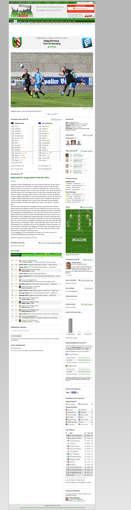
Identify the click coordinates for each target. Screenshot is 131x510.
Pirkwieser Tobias (78, 165)
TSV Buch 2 (73, 443)
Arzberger (44, 136)
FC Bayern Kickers (74, 446)
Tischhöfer (45, 126)
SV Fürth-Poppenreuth (76, 467)
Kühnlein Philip (77, 154)
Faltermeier (45, 140)
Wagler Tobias (77, 168)
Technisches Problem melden (50, 508)
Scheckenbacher (19, 136)
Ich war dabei (89, 135)
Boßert (44, 138)
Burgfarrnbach (84, 404)
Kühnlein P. (45, 150)
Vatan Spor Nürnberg (75, 449)
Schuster (44, 158)
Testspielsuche (89, 11)
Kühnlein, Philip (28, 322)
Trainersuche (80, 11)
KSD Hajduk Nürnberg (75, 457)
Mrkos (16, 143)
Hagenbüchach (72, 412)
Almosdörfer (45, 145)
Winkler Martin (77, 170)
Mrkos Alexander (77, 162)
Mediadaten (81, 508)
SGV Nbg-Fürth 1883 (75, 438)
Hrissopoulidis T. (46, 143)
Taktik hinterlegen (88, 207)
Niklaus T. (44, 160)
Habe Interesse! (86, 357)
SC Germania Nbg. (74, 435)
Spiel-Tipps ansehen (72, 338)
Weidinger (17, 148)
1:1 (92, 424)
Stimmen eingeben (46, 243)
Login (35, 2)
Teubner (17, 163)
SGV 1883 (70, 417)
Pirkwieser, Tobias (50, 262)
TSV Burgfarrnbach (75, 470)
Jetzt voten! (90, 288)
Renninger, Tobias (24, 293)
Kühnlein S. (45, 131)
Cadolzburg (83, 410)
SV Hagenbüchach (74, 472)
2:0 (92, 404)
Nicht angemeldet (23, 2)
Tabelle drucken (81, 480)
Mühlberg (17, 150)
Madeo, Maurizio (23, 290)
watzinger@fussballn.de (79, 501)
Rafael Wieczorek (46, 169)
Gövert (16, 140)
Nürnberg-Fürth (14, 2)
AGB (28, 508)
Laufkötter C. (18, 133)
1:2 (92, 412)
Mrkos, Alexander (52, 318)
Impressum (23, 508)
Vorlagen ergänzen (88, 151)
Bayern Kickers (84, 415)
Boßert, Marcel (23, 314)
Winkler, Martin (28, 262)
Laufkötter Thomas (78, 159)
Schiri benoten (89, 260)
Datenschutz (33, 508)
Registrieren (30, 2)
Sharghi (44, 148)
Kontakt (39, 508)
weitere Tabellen (71, 480)
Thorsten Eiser (19, 169)
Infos (79, 357)
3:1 (92, 420)
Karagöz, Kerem (23, 267)
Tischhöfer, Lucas (23, 284)
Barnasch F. (18, 138)
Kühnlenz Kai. (18, 153)
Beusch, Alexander (24, 276)
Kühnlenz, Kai (25, 307)
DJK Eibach (83, 412)
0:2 (92, 422)
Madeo (16, 155)
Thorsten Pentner (76, 262)
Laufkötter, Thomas (29, 318)
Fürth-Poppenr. (72, 404)
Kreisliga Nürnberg (73, 122)
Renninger (45, 133)
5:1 (92, 417)
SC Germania (71, 424)
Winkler (17, 158)
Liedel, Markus (26, 271)
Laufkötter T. (18, 131)
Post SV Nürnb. (84, 420)
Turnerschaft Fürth (75, 441)
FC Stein (72, 475)
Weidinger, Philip (23, 295)
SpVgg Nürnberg (51, 40)
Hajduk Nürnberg (72, 422)
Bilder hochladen (88, 304)
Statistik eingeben (85, 280)
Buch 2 (82, 422)
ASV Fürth (70, 410)
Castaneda (17, 129)
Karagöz (44, 129)
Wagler (16, 160)
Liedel (43, 155)
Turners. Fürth (84, 424)
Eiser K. (17, 126)
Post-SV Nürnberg (51, 43)
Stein (81, 417)
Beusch (44, 153)
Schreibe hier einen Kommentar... (36, 331)
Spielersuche (72, 11)
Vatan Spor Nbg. (72, 415)
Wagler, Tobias (51, 281)
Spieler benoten (57, 120)
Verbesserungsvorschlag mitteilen (68, 508)
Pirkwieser (17, 145)
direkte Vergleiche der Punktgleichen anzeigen (79, 482)
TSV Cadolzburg (74, 451)
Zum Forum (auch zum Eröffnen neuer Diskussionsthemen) (27, 350)
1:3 (92, 410)
